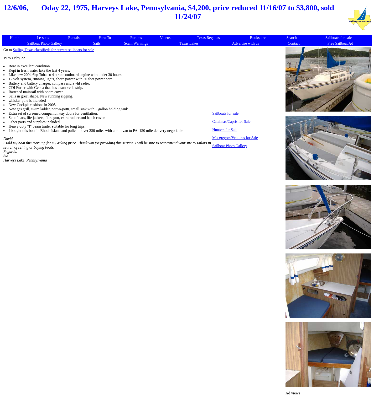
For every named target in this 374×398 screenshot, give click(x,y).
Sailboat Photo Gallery (229, 146)
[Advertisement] (174, 32)
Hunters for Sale (224, 130)
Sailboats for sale (225, 113)
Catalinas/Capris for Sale (231, 121)
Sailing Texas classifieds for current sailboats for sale (53, 50)
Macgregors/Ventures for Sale (235, 138)
